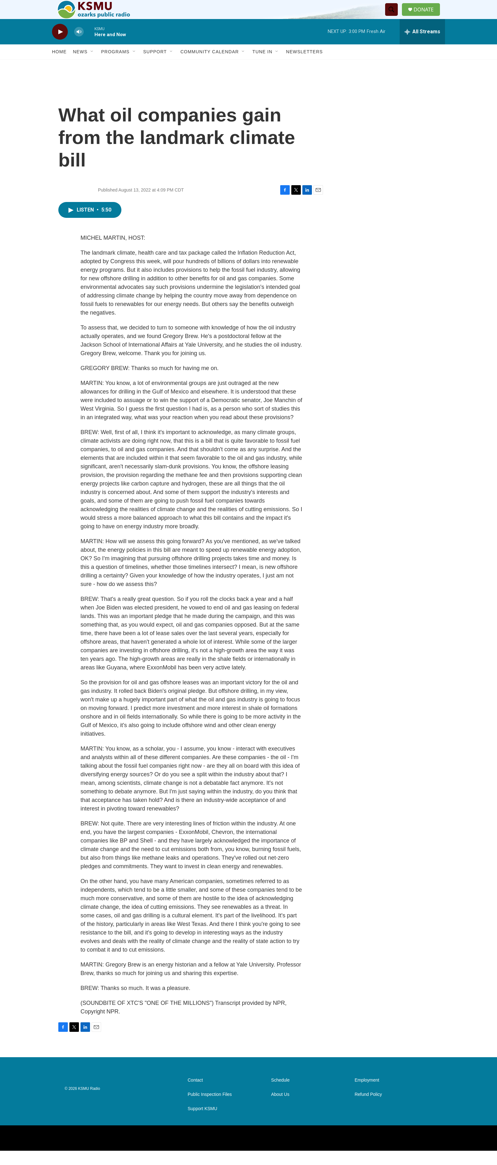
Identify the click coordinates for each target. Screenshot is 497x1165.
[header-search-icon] (394, 16)
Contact (195, 1094)
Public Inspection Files (210, 1108)
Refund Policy (368, 1108)
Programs (115, 65)
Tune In (262, 65)
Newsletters (304, 65)
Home (59, 65)
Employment (367, 1094)
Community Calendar (209, 65)
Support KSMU (202, 1123)
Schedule (280, 1094)
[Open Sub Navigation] (92, 65)
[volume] (79, 46)
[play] (60, 46)
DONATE (427, 16)
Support (155, 65)
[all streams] (422, 46)
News (80, 65)
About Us (280, 1108)
